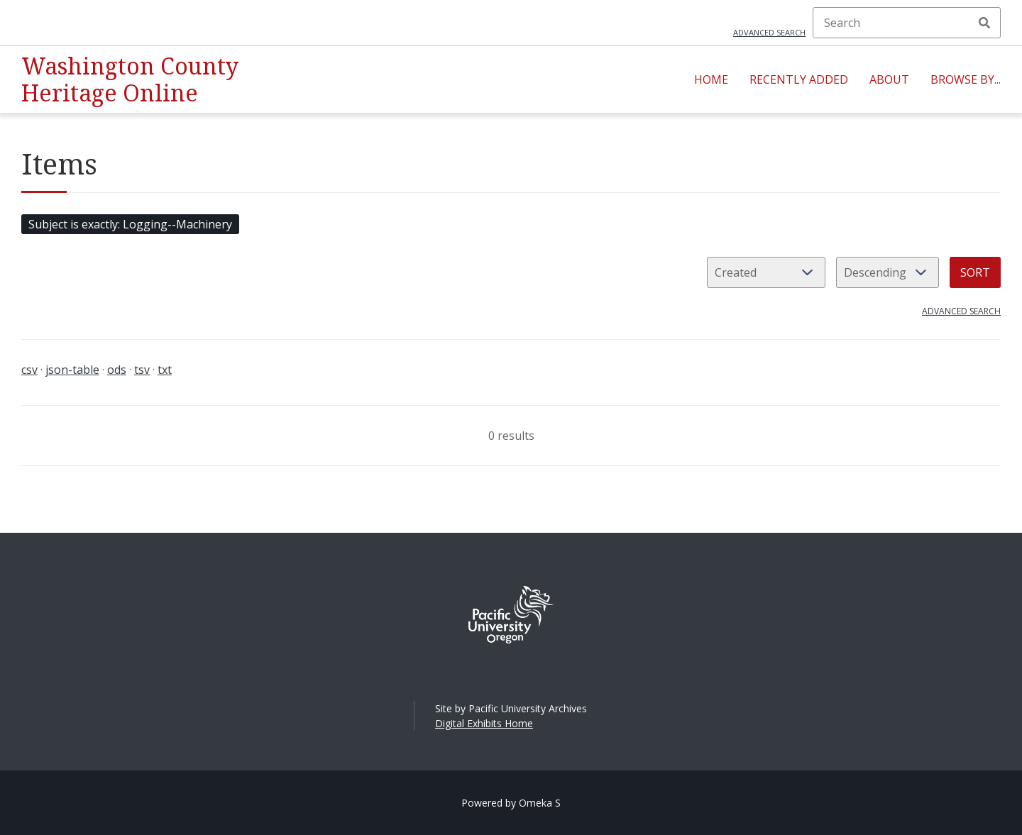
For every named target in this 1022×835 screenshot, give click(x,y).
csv (29, 369)
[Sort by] (766, 272)
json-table (72, 369)
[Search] (907, 22)
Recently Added (798, 79)
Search (984, 22)
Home (711, 79)
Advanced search (769, 32)
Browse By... (965, 79)
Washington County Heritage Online (129, 79)
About (889, 79)
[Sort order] (887, 272)
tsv (142, 369)
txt (165, 369)
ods (116, 369)
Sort (975, 272)
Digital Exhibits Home (484, 723)
